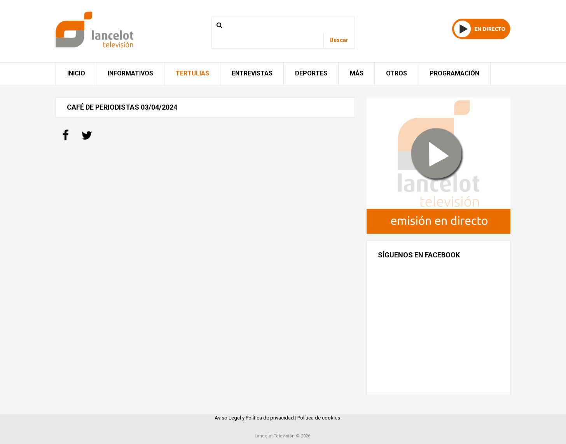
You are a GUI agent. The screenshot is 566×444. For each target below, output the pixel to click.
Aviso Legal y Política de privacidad (254, 418)
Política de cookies (318, 418)
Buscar (339, 40)
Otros (396, 73)
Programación (454, 73)
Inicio (76, 73)
